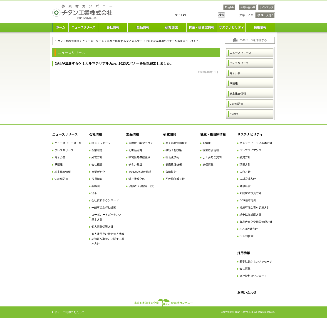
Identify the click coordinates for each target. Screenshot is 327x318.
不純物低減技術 (175, 178)
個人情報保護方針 (102, 226)
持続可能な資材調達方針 (255, 207)
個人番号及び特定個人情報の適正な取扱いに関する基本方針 (108, 238)
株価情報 (208, 164)
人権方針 (245, 171)
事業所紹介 (98, 171)
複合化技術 (172, 157)
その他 (234, 114)
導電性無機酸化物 (139, 157)
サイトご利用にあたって (69, 312)
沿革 (94, 193)
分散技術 (171, 171)
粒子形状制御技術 (176, 143)
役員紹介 (97, 178)
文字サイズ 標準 (260, 15)
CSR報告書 (236, 103)
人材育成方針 (248, 178)
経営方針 (97, 157)
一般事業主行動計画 (104, 207)
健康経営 (245, 186)
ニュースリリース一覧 (68, 143)
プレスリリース (239, 63)
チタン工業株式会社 (67, 40)
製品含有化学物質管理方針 (256, 221)
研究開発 (169, 134)
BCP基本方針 (248, 200)
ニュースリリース (240, 52)
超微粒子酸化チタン (141, 143)
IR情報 (234, 83)
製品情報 (132, 134)
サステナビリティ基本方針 (256, 143)
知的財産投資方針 (250, 193)
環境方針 (245, 164)
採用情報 (243, 253)
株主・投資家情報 (213, 134)
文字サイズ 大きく (270, 15)
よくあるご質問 (212, 157)
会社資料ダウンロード (105, 200)
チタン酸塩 (135, 164)
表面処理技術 (174, 164)
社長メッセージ (101, 143)
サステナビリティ (250, 134)
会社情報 (95, 134)
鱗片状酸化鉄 (137, 178)
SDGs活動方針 (249, 229)
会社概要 (97, 164)
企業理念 (97, 150)
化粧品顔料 (135, 150)
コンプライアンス (250, 150)
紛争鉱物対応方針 (250, 214)
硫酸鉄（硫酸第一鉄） (142, 186)
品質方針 (245, 157)
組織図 (96, 186)
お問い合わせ (246, 292)
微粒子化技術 (174, 150)
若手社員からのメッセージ (256, 261)
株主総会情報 (238, 93)
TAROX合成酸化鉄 (140, 171)
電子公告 (235, 73)
